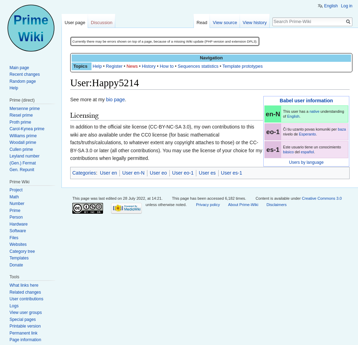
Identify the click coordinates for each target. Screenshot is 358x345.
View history (255, 22)
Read (202, 22)
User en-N (133, 173)
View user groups (25, 312)
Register (114, 66)
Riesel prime (21, 115)
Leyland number (24, 156)
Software (17, 230)
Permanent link (23, 333)
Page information (25, 339)
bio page (115, 99)
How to (167, 66)
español (307, 152)
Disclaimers (276, 205)
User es (207, 173)
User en (108, 173)
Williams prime (23, 135)
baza (342, 129)
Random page (22, 81)
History (149, 66)
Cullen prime (21, 149)
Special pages (22, 319)
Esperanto (307, 134)
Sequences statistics (198, 66)
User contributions (26, 298)
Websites (18, 244)
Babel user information (306, 100)
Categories (84, 173)
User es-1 (231, 173)
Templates (19, 258)
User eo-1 (182, 173)
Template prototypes (242, 66)
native (314, 111)
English (293, 116)
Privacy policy (208, 205)
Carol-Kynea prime (26, 128)
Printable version (25, 326)
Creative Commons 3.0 (322, 198)
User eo (158, 173)
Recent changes (24, 74)
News (132, 66)
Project (15, 190)
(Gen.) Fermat (22, 163)
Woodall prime (22, 142)
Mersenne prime (24, 108)
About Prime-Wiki (243, 205)
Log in (346, 5)
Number (16, 203)
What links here (23, 285)
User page (75, 22)
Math (14, 196)
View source (225, 22)
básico (288, 152)
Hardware (18, 224)
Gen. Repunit (21, 169)
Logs (14, 305)
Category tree (22, 251)
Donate (16, 265)
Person (16, 217)
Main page (19, 67)
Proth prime (20, 122)
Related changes (25, 292)
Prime (14, 210)
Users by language (306, 162)
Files (13, 237)
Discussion (101, 22)
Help (97, 66)
